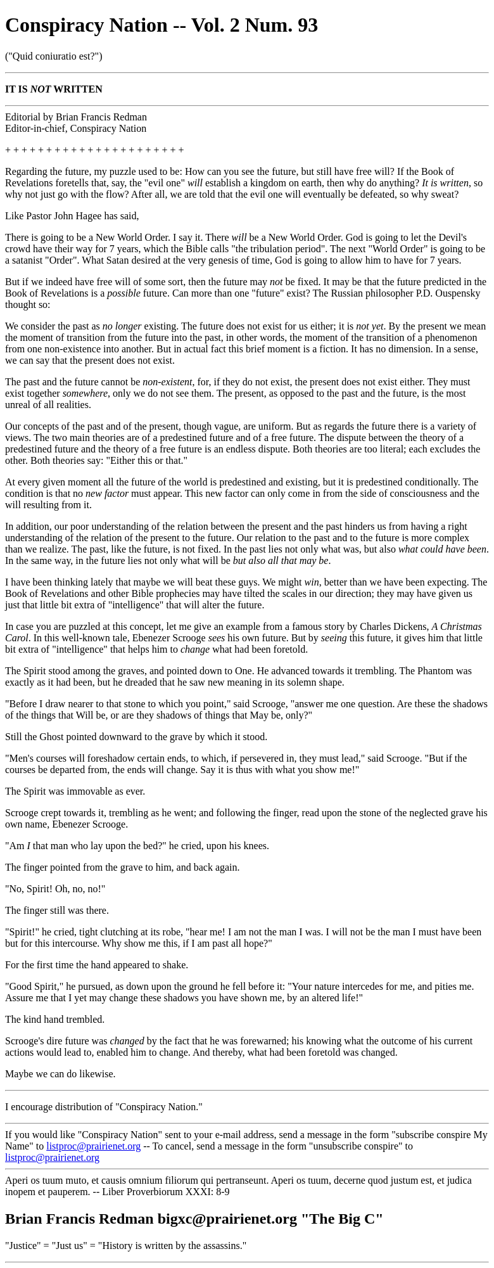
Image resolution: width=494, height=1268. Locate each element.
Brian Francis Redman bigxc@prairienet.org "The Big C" (194, 1218)
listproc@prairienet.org (93, 1146)
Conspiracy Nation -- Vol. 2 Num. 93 (161, 24)
